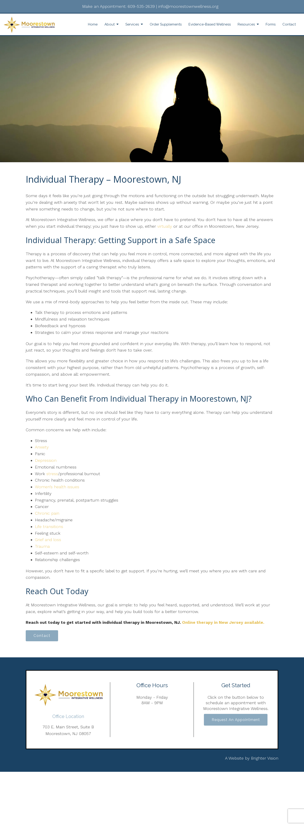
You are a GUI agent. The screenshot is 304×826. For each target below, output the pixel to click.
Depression (45, 460)
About (109, 24)
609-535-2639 (141, 6)
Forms (271, 24)
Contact (289, 24)
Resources (246, 24)
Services (132, 24)
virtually (165, 226)
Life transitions (49, 526)
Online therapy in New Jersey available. (223, 622)
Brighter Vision (264, 758)
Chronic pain (47, 513)
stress (52, 473)
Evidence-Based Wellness (210, 24)
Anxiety (42, 447)
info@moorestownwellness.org (188, 6)
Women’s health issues (57, 486)
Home (93, 24)
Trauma (42, 546)
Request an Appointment (236, 720)
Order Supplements (166, 24)
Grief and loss (48, 539)
